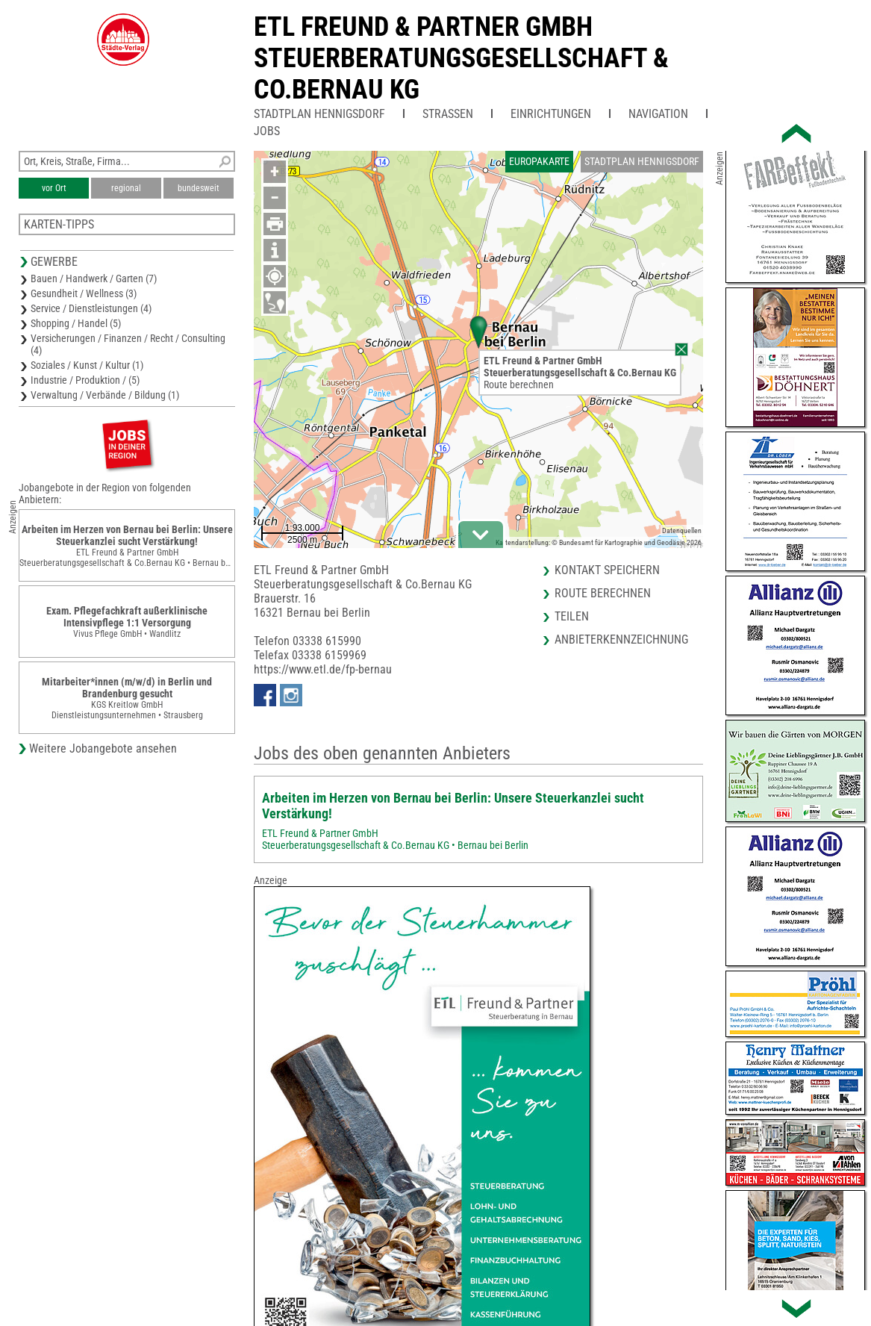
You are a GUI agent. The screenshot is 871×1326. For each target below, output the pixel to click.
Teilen (572, 616)
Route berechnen (519, 384)
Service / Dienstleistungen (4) (91, 308)
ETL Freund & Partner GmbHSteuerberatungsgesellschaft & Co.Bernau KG (461, 58)
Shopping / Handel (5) (76, 323)
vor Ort (54, 188)
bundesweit (198, 188)
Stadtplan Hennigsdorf (319, 114)
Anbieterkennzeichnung (621, 639)
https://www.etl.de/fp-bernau (323, 669)
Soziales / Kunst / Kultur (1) (87, 365)
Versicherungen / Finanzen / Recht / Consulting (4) (128, 344)
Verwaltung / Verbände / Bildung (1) (105, 395)
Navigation (658, 114)
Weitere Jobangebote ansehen (103, 748)
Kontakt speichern (607, 570)
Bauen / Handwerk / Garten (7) (94, 278)
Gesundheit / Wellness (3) (84, 293)
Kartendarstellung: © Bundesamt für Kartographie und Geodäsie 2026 (599, 542)
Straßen (447, 114)
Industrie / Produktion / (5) (85, 380)
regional (126, 188)
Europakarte (539, 161)
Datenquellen (682, 530)
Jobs (267, 131)
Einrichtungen (551, 114)
